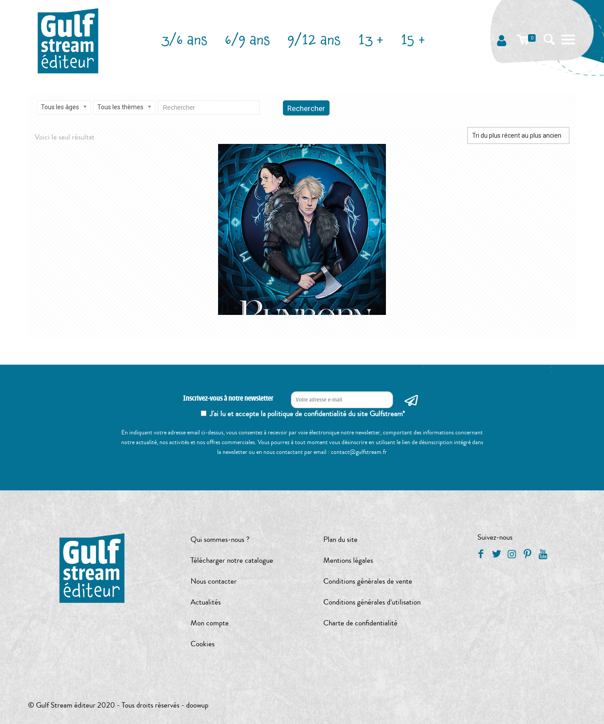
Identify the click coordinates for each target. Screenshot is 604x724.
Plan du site (340, 539)
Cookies (203, 643)
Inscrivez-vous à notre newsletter (228, 398)
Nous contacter (214, 581)
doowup (197, 705)
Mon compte (210, 623)
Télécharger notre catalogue (232, 560)
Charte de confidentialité (360, 623)
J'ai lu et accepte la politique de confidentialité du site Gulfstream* (307, 413)
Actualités (206, 602)
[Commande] (518, 135)
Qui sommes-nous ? (220, 539)
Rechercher (306, 108)
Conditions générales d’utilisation (372, 602)
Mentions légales (348, 560)
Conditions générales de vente (367, 581)
